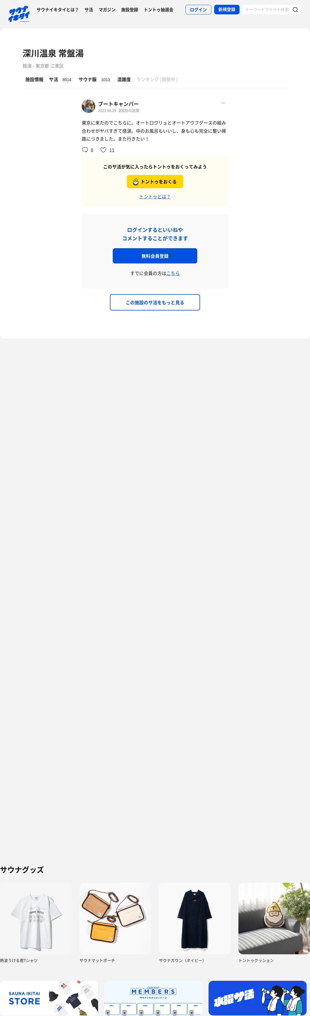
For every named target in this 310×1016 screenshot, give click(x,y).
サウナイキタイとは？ (58, 9)
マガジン (107, 9)
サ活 (89, 9)
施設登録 (129, 9)
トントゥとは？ (155, 196)
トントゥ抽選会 (158, 9)
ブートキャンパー (118, 104)
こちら (173, 273)
